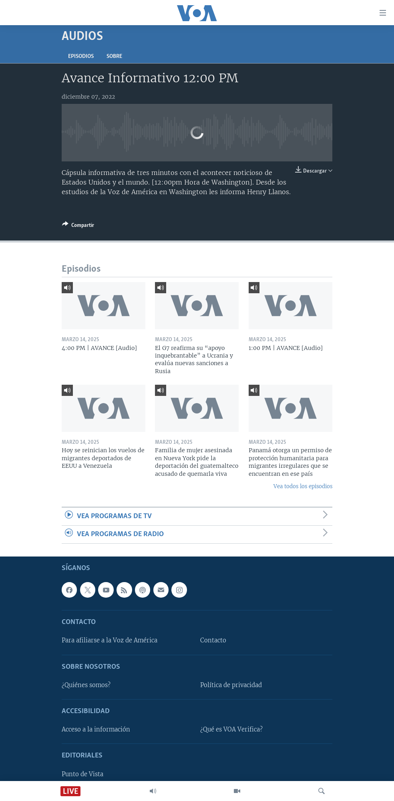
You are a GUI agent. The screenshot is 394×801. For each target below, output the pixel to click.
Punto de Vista (82, 774)
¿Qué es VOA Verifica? (231, 729)
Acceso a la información (96, 729)
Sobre (114, 57)
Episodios (81, 57)
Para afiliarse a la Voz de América (109, 640)
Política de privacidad (231, 685)
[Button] (78, 226)
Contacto (213, 640)
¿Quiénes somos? (86, 685)
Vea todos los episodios (302, 486)
